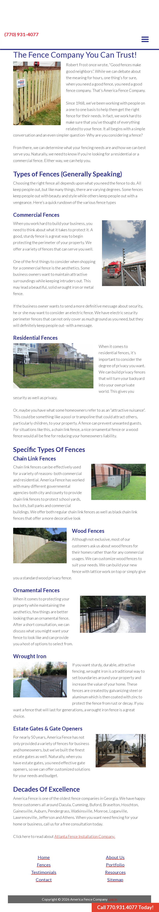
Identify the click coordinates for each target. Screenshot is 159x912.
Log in (112, 899)
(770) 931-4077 (21, 34)
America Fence (79, 17)
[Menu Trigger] (145, 39)
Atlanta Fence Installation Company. (84, 836)
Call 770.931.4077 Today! (125, 907)
